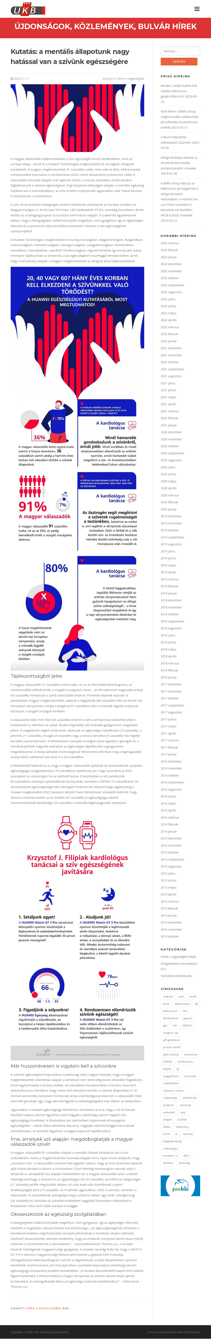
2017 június (168, 721)
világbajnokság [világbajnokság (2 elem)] (172, 1143)
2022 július (168, 301)
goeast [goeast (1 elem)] (187, 1020)
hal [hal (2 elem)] (175, 1027)
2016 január (169, 833)
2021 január (169, 427)
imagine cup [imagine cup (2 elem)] (170, 1034)
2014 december (171, 924)
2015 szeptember (172, 861)
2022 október (170, 279)
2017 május (168, 728)
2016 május (168, 805)
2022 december (171, 265)
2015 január (169, 917)
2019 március (170, 581)
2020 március (170, 497)
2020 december (171, 434)
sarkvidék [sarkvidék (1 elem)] (169, 1114)
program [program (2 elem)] (168, 1106)
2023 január (169, 259)
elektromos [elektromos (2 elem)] (170, 1012)
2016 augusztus (171, 791)
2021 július (168, 385)
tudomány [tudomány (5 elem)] (182, 1128)
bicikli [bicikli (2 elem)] (193, 998)
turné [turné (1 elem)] (166, 1135)
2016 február (169, 826)
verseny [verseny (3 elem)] (188, 1135)
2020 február (169, 504)
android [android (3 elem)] (168, 998)
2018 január (169, 679)
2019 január (169, 595)
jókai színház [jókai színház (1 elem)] (171, 1056)
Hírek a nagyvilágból (130, 80)
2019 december (171, 518)
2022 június (168, 307)
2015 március (170, 903)
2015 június (168, 882)
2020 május (168, 483)
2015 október (170, 854)
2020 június (168, 476)
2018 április (168, 658)
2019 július (168, 553)
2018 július (168, 637)
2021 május (168, 399)
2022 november (171, 273)
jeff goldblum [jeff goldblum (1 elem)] (171, 1041)
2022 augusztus (171, 293)
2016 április (168, 812)
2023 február (169, 251)
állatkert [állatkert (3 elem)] (168, 1164)
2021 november (171, 357)
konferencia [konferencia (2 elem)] (185, 1063)
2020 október (170, 448)
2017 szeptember (172, 707)
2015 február (169, 910)
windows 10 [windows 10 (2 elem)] (170, 1157)
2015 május (168, 889)
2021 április (168, 405)
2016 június (168, 798)
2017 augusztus (171, 714)
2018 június (168, 644)
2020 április (168, 490)
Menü (197, 9)
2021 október (170, 363)
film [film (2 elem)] (185, 1012)
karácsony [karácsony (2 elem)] (190, 1056)
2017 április (168, 735)
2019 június (168, 560)
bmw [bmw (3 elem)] (166, 1005)
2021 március (170, 413)
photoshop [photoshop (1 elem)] (189, 1099)
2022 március (170, 329)
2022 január (169, 343)
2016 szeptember (172, 784)
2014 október (170, 938)
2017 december (171, 686)
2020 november (171, 441)
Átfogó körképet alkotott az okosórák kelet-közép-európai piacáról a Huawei (179, 164)
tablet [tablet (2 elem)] (166, 1128)
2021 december (171, 349)
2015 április (168, 896)
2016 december (171, 763)
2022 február (169, 335)
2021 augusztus (171, 377)
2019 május (168, 567)
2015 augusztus (171, 868)
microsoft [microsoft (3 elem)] (190, 1077)
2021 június (168, 391)
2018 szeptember (172, 623)
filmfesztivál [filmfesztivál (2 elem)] (170, 1020)
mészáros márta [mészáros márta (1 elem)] (173, 1092)
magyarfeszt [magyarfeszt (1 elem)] (170, 1077)
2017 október (170, 700)
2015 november (171, 847)
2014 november (171, 931)
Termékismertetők (173, 977)
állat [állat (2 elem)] (186, 1157)
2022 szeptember (172, 287)
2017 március (170, 742)
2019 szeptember (172, 539)
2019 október (170, 532)
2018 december (171, 602)
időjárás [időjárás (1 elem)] (187, 1027)
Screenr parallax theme (162, 1333)
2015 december (171, 840)
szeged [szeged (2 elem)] (167, 1121)
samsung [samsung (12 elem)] (185, 1106)
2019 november (171, 525)
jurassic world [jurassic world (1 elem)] (172, 1049)
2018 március (170, 665)
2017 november (171, 693)
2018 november (171, 609)
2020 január (169, 511)
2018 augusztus (171, 630)
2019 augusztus (171, 546)
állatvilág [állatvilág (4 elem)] (184, 1164)
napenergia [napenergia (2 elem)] (170, 1099)
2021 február (169, 420)
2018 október (170, 616)
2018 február (169, 672)
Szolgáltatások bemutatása (179, 965)
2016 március (170, 819)
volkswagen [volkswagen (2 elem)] (170, 1150)
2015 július (168, 875)
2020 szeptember (172, 455)
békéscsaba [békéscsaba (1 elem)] (182, 1005)
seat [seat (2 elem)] (183, 1114)
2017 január (169, 756)
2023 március (170, 245)
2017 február (169, 749)
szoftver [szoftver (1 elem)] (182, 1121)
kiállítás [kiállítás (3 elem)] (167, 1063)
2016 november (171, 770)
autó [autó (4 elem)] (181, 998)
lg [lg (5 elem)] (178, 1070)
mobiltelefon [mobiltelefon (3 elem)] (171, 1085)
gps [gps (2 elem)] (165, 1027)
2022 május (168, 315)
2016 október (170, 777)
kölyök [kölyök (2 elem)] (167, 1070)
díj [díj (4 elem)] (196, 1005)
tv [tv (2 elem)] (176, 1135)
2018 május (168, 651)
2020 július (168, 469)
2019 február (169, 588)
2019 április (168, 574)
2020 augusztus (171, 462)
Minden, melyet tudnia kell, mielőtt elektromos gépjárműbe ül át (179, 92)
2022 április (168, 321)
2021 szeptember (172, 371)
